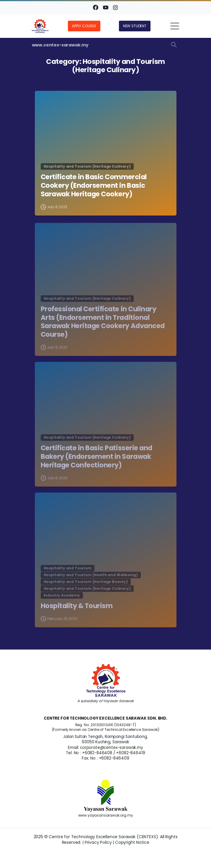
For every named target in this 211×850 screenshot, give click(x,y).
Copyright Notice (132, 842)
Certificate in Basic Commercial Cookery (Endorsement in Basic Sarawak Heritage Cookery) (94, 185)
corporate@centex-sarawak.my (111, 747)
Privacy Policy (98, 842)
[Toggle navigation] (175, 26)
